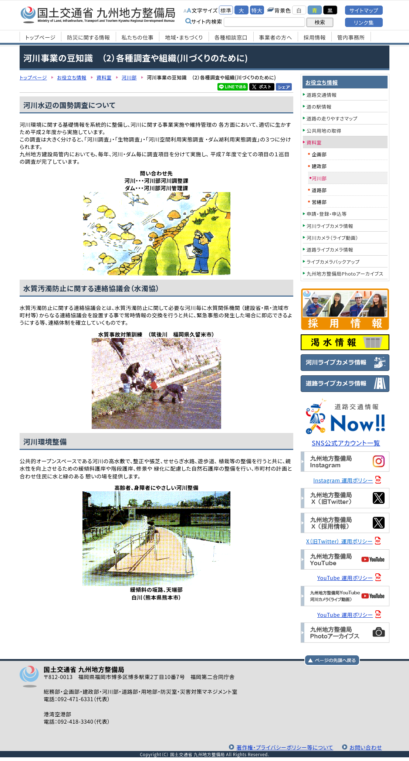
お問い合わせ (365, 747)
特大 (257, 10)
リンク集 (364, 22)
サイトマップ (363, 10)
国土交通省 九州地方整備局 (98, 15)
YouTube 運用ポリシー (345, 577)
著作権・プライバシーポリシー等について (284, 747)
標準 (225, 10)
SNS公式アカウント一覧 (346, 442)
